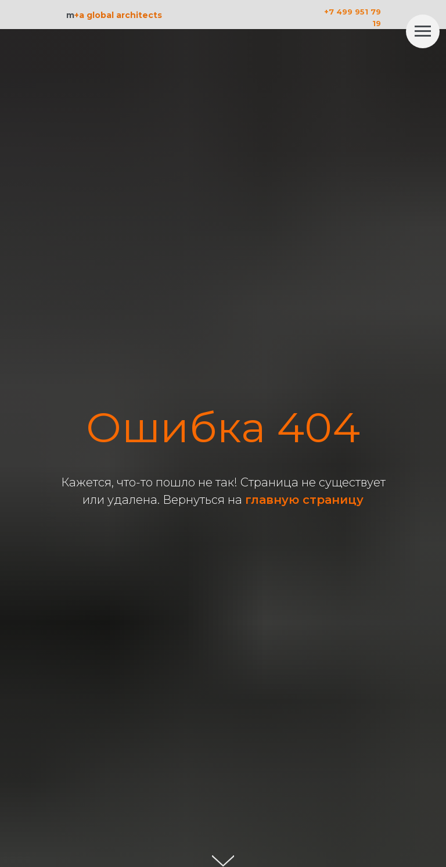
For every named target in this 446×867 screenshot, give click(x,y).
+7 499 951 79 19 (352, 17)
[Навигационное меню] (423, 31)
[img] (396, 14)
